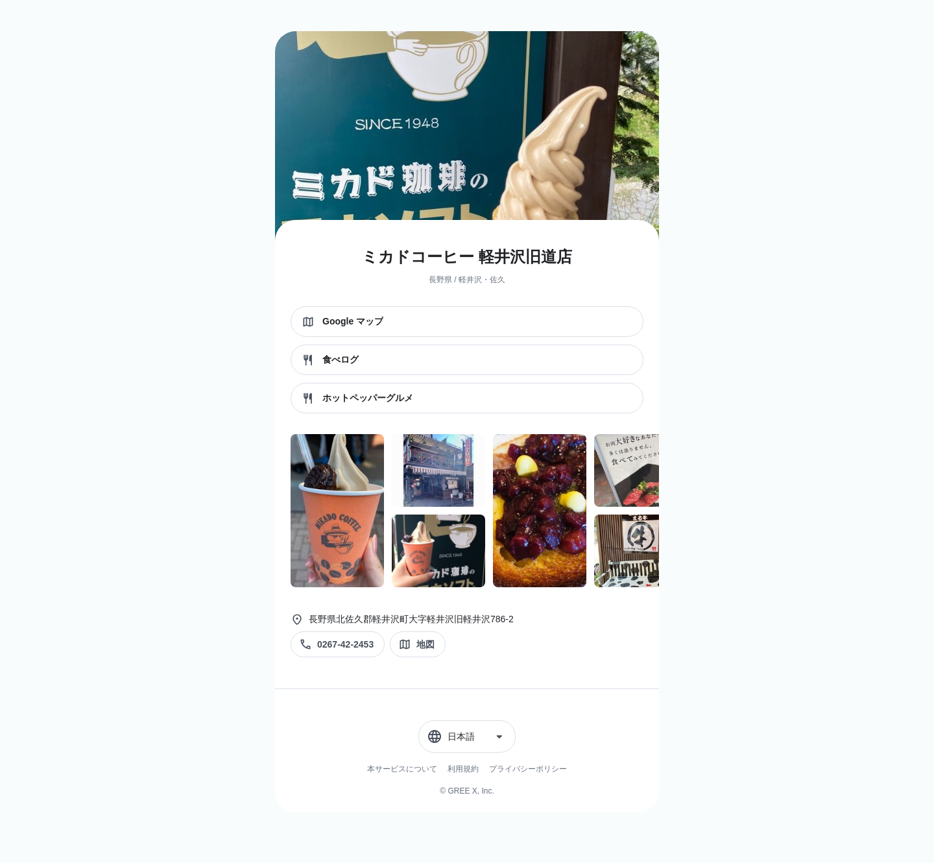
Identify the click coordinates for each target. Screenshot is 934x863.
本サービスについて (402, 768)
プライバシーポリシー (528, 768)
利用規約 (463, 768)
